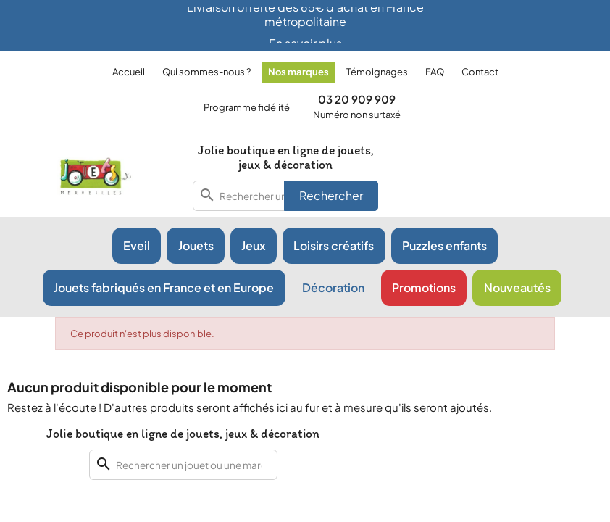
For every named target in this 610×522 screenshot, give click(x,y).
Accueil (128, 72)
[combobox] (183, 465)
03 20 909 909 (357, 99)
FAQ (434, 72)
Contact (479, 72)
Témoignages (377, 72)
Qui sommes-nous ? (206, 72)
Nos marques (298, 72)
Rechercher (331, 195)
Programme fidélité (247, 107)
